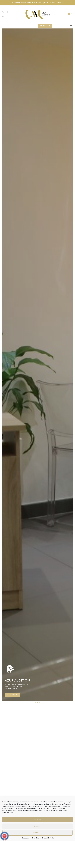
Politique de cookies (28, 838)
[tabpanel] (36, 364)
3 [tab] (39, 702)
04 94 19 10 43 (9, 688)
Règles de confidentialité (45, 838)
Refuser (37, 826)
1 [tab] (36, 702)
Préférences (37, 833)
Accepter (37, 819)
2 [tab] (37, 702)
